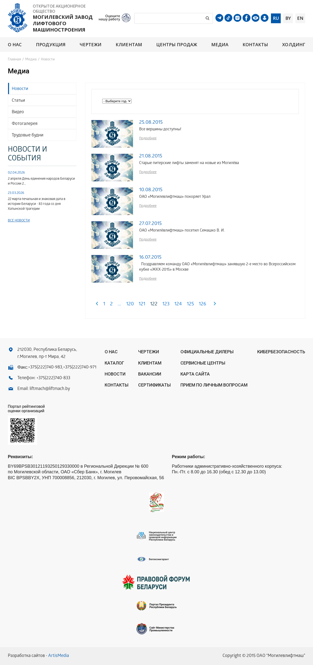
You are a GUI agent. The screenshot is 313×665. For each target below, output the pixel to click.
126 (202, 304)
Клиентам (129, 44)
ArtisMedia (58, 656)
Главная (14, 59)
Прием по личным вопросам (213, 385)
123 (165, 304)
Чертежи (91, 44)
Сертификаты (154, 385)
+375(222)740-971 (79, 367)
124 (178, 304)
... (119, 304)
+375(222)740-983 (45, 367)
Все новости (19, 221)
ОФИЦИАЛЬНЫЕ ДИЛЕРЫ (207, 351)
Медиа (219, 44)
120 (130, 304)
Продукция (51, 44)
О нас (15, 44)
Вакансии (149, 374)
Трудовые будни (27, 135)
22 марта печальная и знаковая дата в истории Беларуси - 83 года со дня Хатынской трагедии (36, 204)
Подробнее (147, 139)
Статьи (18, 100)
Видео (18, 112)
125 (190, 304)
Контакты (255, 44)
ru (276, 18)
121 (142, 304)
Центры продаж (176, 44)
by (288, 18)
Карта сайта (195, 374)
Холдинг (293, 44)
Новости (20, 89)
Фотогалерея (24, 124)
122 (153, 304)
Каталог (114, 363)
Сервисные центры (202, 363)
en (300, 18)
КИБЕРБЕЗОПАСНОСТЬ (281, 351)
